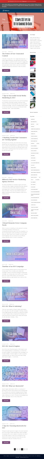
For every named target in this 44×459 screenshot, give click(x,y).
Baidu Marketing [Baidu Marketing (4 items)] (33, 121)
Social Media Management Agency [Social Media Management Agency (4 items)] (35, 195)
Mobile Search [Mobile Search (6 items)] (33, 167)
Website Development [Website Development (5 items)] (34, 215)
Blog (11, 130)
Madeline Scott (10, 51)
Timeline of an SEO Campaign (13, 266)
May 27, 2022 (4, 177)
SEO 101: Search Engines (11, 346)
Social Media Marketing (22, 88)
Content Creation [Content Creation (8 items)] (34, 136)
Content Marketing (22, 46)
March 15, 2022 (4, 264)
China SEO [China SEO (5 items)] (32, 126)
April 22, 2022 (4, 220)
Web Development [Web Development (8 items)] (34, 213)
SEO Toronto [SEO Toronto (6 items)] (33, 184)
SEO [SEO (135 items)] (39, 177)
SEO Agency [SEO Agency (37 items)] (37, 179)
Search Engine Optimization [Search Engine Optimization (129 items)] (35, 172)
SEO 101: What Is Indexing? (12, 306)
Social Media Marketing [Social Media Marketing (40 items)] (35, 197)
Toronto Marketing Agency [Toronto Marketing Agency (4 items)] (35, 202)
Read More (6, 70)
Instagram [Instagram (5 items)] (32, 155)
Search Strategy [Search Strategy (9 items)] (34, 177)
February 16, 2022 (5, 304)
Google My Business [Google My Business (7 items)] (34, 148)
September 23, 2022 (5, 135)
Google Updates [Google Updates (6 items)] (33, 150)
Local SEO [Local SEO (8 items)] (32, 165)
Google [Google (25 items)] (38, 143)
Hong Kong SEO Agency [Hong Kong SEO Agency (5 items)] (35, 153)
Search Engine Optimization (21, 130)
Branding (16, 215)
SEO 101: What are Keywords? (13, 386)
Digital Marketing (14, 130)
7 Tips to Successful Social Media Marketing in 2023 (14, 97)
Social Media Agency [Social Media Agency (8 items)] (34, 189)
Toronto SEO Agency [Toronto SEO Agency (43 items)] (34, 207)
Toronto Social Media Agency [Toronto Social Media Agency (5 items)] (34, 210)
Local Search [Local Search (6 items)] (33, 160)
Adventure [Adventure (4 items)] (33, 119)
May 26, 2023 (4, 51)
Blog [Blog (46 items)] (37, 124)
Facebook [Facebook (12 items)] (32, 143)
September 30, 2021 (5, 383)
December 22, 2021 (5, 344)
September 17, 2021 (5, 423)
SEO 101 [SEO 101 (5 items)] (32, 179)
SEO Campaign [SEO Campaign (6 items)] (33, 182)
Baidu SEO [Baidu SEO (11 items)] (32, 124)
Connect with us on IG (24, 457)
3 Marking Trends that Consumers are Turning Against (14, 139)
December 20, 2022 (5, 93)
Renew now (24, 1)
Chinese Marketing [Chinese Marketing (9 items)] (34, 131)
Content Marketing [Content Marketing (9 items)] (34, 138)
